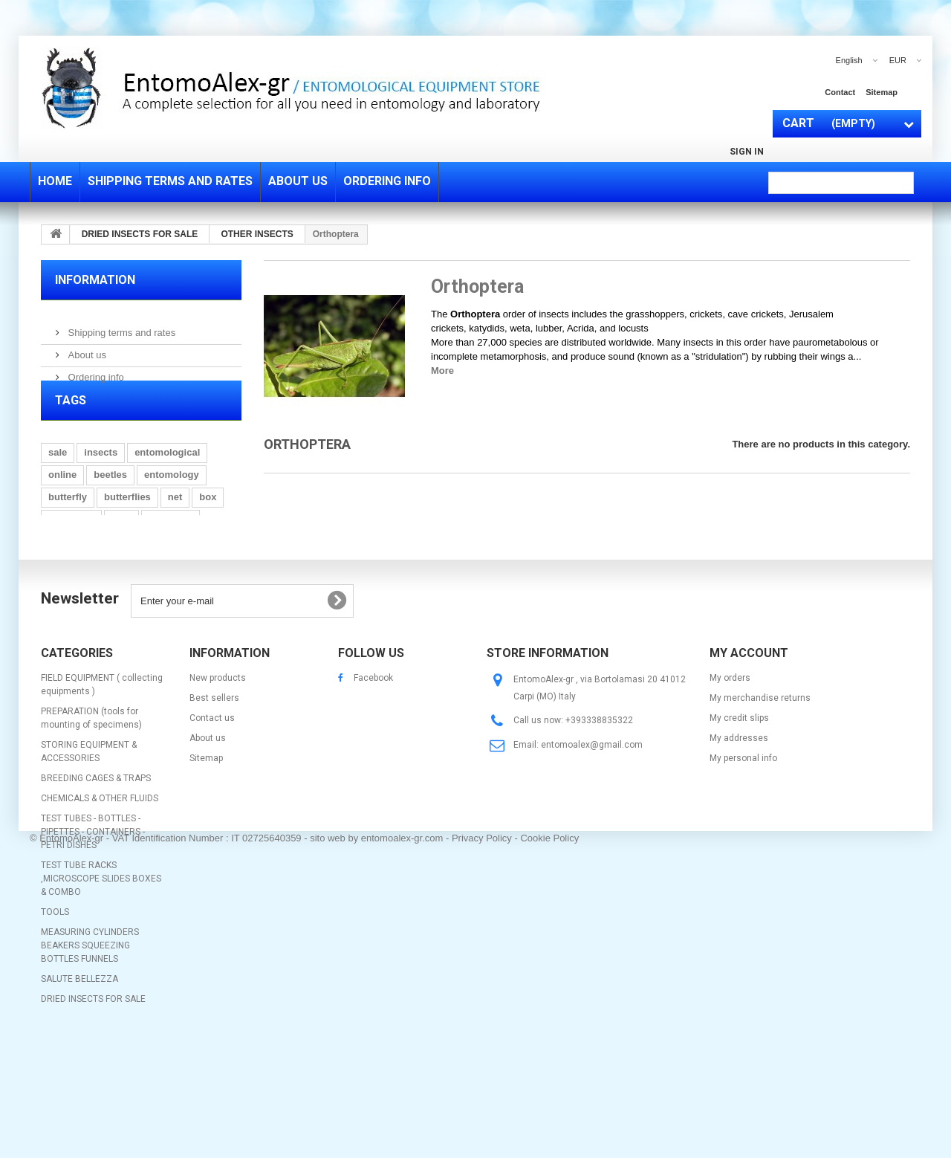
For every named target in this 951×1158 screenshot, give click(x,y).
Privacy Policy (482, 1124)
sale (57, 476)
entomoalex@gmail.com (592, 831)
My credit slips (739, 804)
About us (85, 349)
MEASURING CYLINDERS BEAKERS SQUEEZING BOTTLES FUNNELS (90, 1031)
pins (121, 543)
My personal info (743, 844)
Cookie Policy (549, 1124)
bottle (163, 588)
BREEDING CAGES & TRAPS (96, 864)
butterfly (67, 521)
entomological (167, 476)
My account (749, 739)
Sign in (747, 151)
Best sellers (214, 784)
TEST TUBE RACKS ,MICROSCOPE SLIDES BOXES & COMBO (101, 964)
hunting (115, 588)
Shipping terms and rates (120, 326)
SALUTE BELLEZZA (79, 1065)
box (207, 521)
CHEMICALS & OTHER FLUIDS (99, 884)
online (62, 499)
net (175, 521)
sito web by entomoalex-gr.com (376, 1124)
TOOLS (55, 998)
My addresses (739, 824)
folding (64, 588)
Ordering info (94, 371)
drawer (168, 566)
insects (100, 476)
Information (95, 280)
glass (60, 566)
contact (840, 92)
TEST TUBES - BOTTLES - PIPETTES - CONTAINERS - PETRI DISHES (93, 918)
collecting (112, 566)
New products (217, 764)
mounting (170, 543)
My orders (730, 764)
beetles (110, 499)
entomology (171, 499)
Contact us (212, 804)
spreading (71, 543)
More (442, 370)
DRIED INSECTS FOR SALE (93, 1085)
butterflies (127, 521)
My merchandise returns (760, 784)
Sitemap (206, 844)
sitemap (882, 92)
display (210, 588)
